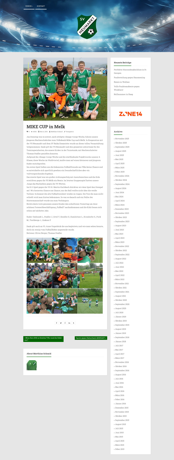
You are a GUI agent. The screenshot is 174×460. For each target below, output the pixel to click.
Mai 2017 (119, 350)
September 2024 (122, 184)
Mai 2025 (119, 159)
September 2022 (122, 254)
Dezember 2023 (122, 209)
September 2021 (122, 292)
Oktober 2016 (121, 366)
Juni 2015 (119, 432)
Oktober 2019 (121, 321)
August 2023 (120, 225)
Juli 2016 (119, 379)
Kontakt (41, 6)
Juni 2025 (119, 155)
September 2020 (122, 304)
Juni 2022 (119, 267)
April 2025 (119, 163)
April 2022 (119, 275)
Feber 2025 (120, 172)
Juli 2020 (119, 312)
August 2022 (120, 258)
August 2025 (120, 151)
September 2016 (122, 370)
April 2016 (119, 391)
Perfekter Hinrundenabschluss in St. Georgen (130, 71)
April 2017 (119, 354)
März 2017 (119, 358)
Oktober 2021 (121, 287)
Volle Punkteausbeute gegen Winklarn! (127, 88)
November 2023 (122, 213)
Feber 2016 (119, 399)
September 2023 (122, 221)
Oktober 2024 (121, 180)
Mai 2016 (119, 387)
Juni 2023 (119, 229)
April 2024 (120, 201)
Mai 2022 (119, 271)
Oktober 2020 (121, 300)
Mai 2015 (119, 436)
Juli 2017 (119, 345)
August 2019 (120, 329)
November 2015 (122, 412)
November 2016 (122, 362)
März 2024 (119, 205)
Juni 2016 (119, 383)
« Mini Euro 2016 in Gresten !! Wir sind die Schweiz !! (43, 339)
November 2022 (122, 246)
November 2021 (122, 283)
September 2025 (122, 147)
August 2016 (120, 374)
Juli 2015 (119, 428)
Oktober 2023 (121, 217)
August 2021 (120, 296)
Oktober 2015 (121, 416)
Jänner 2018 (120, 341)
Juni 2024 (119, 192)
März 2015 (119, 445)
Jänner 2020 (120, 316)
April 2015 (119, 441)
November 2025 (122, 138)
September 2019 (122, 325)
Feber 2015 (119, 449)
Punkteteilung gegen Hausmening (129, 77)
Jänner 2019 (120, 333)
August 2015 (120, 424)
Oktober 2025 (121, 143)
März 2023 (119, 242)
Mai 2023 (119, 234)
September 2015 (122, 420)
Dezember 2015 (121, 408)
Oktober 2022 (121, 250)
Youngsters (70, 132)
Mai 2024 (119, 196)
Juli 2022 (119, 263)
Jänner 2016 (120, 403)
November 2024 (122, 176)
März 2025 (119, 167)
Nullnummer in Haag (123, 94)
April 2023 (119, 238)
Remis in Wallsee (122, 82)
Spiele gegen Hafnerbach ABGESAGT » (91, 338)
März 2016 (119, 395)
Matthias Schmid (56, 132)
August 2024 (120, 188)
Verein (29, 6)
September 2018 (122, 337)
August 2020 (120, 308)
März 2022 (119, 279)
